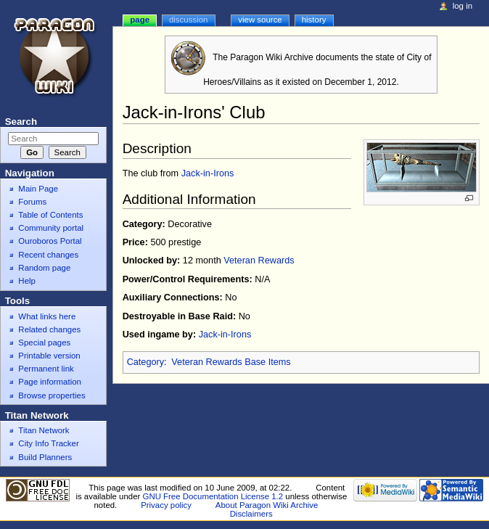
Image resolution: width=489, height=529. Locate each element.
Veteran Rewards (258, 260)
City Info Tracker (48, 443)
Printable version (49, 355)
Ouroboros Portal (49, 241)
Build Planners (45, 457)
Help (27, 280)
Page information (49, 381)
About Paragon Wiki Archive (267, 505)
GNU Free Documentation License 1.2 (213, 496)
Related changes (49, 329)
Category (145, 362)
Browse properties (51, 395)
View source (260, 19)
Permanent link (45, 368)
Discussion (188, 19)
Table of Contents (50, 214)
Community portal (50, 228)
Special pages (44, 342)
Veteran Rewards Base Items (230, 362)
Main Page (38, 188)
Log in (462, 5)
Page (139, 19)
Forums (32, 201)
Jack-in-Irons (207, 173)
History (314, 19)
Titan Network (43, 430)
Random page (44, 267)
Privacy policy (166, 505)
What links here (46, 316)
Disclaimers (251, 513)
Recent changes (48, 254)
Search (21, 121)
